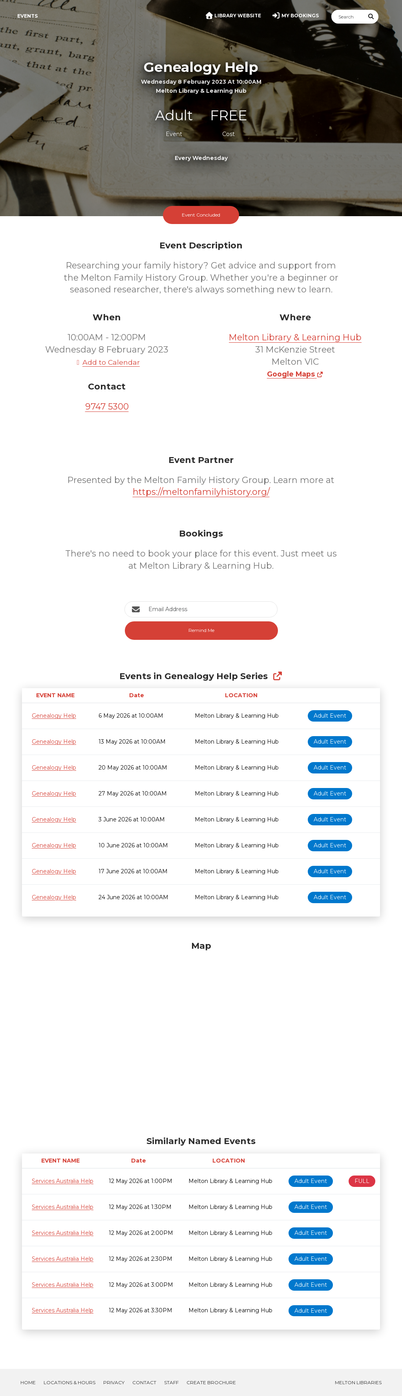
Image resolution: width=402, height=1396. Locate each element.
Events (27, 16)
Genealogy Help (54, 715)
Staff (171, 1382)
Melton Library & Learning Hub (295, 337)
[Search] (347, 17)
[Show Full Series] (277, 676)
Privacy (113, 1382)
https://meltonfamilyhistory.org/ (201, 492)
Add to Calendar (107, 362)
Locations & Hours (69, 1382)
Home (28, 1382)
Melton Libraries (358, 1382)
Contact (144, 1382)
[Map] (201, 1036)
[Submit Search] (371, 17)
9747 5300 (107, 406)
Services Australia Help (62, 1181)
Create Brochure (211, 1382)
